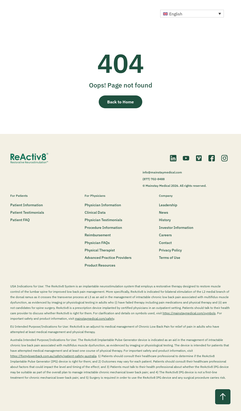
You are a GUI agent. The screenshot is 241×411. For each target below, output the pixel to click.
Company (166, 196)
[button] (192, 13)
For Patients (19, 196)
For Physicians (95, 196)
